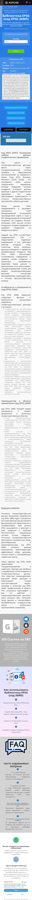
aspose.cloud (23, 29)
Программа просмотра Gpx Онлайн (16, 107)
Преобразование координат (16, 118)
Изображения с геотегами (16, 123)
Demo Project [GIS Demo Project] (24, 129)
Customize (9, 894)
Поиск (16, 51)
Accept (16, 890)
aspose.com (15, 29)
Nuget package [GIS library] (8, 129)
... (16, 140)
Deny (22, 894)
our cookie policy (20, 887)
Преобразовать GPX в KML (16, 113)
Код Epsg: (16, 39)
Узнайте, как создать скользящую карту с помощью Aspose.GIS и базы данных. (16, 11)
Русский (27, 3)
